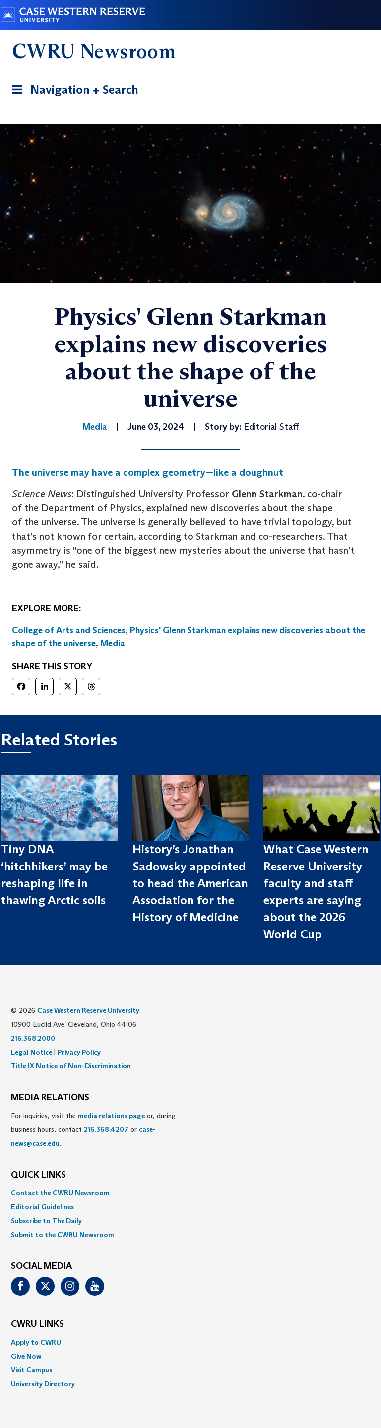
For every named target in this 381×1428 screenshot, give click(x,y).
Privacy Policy (79, 1052)
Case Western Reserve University (88, 1010)
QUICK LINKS (38, 1175)
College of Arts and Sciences (69, 630)
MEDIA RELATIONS (50, 1098)
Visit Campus (31, 1370)
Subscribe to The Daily (46, 1220)
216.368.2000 (33, 1038)
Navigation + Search (71, 91)
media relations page (111, 1115)
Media (112, 643)
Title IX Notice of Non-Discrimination (71, 1065)
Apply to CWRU (36, 1342)
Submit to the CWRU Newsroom (62, 1234)
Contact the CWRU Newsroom (60, 1192)
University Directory (43, 1383)
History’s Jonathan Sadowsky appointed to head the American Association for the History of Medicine (190, 883)
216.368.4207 (106, 1129)
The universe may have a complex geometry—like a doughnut (147, 472)
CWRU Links (37, 1324)
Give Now (26, 1356)
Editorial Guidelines (42, 1206)
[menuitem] (190, 1193)
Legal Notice (31, 1052)
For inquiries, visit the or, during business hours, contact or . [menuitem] (93, 1129)
